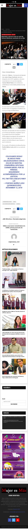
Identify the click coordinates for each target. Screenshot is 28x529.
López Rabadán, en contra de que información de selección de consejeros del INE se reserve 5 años (13, 334)
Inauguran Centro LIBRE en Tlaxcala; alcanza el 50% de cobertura (13, 312)
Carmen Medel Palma (7, 201)
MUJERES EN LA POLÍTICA (6, 34)
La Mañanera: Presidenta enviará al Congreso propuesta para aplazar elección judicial (13, 290)
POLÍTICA (13, 34)
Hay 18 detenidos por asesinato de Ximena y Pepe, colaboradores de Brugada (13, 377)
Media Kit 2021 (16, 509)
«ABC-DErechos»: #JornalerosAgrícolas (14, 219)
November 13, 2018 (14, 188)
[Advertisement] (14, 18)
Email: (3, 398)
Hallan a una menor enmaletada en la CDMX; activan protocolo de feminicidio (14, 228)
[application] (14, 422)
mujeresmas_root (7, 40)
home (14, 201)
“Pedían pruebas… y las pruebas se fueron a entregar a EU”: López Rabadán (12, 269)
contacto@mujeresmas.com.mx (17, 512)
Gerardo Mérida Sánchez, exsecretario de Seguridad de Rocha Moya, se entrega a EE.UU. (13, 355)
